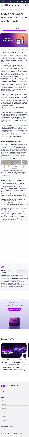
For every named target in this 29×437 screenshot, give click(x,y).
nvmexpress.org (12, 109)
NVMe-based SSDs (6, 124)
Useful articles (8, 9)
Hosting (16, 9)
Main (2, 9)
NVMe (16, 107)
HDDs (24, 68)
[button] (27, 373)
